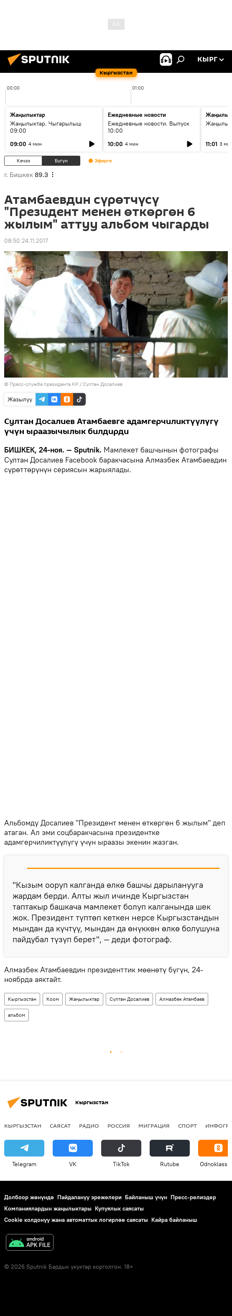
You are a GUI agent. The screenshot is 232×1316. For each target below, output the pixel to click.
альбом (16, 1015)
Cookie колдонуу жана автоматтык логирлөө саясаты (76, 1219)
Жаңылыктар (84, 999)
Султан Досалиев (129, 999)
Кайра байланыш (174, 1219)
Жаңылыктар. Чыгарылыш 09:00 (46, 127)
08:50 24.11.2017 (26, 240)
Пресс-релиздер (193, 1197)
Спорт (187, 1125)
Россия (118, 1125)
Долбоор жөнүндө (29, 1197)
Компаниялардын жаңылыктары (48, 1208)
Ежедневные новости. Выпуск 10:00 (148, 127)
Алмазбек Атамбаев (181, 999)
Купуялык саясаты (119, 1208)
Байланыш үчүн (146, 1197)
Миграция (154, 1125)
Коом (52, 999)
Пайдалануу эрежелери (89, 1197)
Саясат (60, 1125)
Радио (89, 1125)
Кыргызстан (22, 999)
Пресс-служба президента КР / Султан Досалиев (66, 384)
